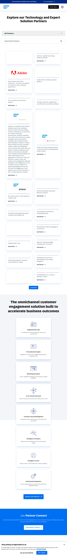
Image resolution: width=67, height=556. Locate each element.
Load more (33, 287)
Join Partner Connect (33, 527)
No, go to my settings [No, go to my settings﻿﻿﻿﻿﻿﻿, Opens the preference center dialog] (26, 552)
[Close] (64, 545)
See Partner (40, 61)
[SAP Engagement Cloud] (6, 6)
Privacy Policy (41, 549)
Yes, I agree (41, 552)
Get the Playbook (48, 1)
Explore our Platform (33, 497)
